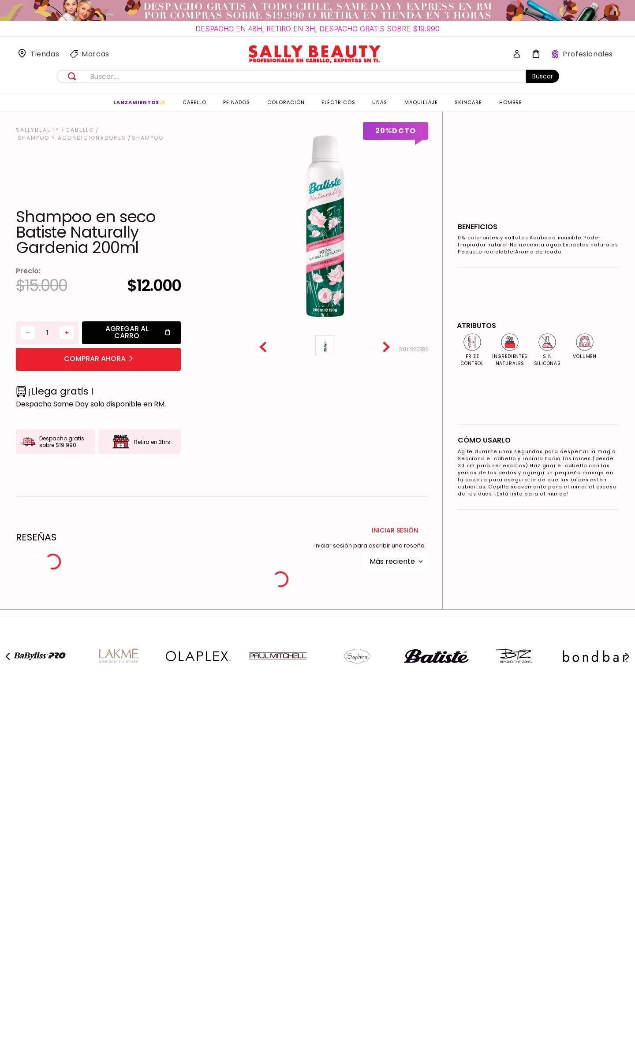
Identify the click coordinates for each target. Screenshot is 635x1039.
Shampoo (148, 138)
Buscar (542, 76)
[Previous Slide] (8, 656)
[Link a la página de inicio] (38, 130)
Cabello (79, 130)
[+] (66, 332)
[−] (28, 332)
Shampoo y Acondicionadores (72, 138)
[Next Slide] (627, 656)
